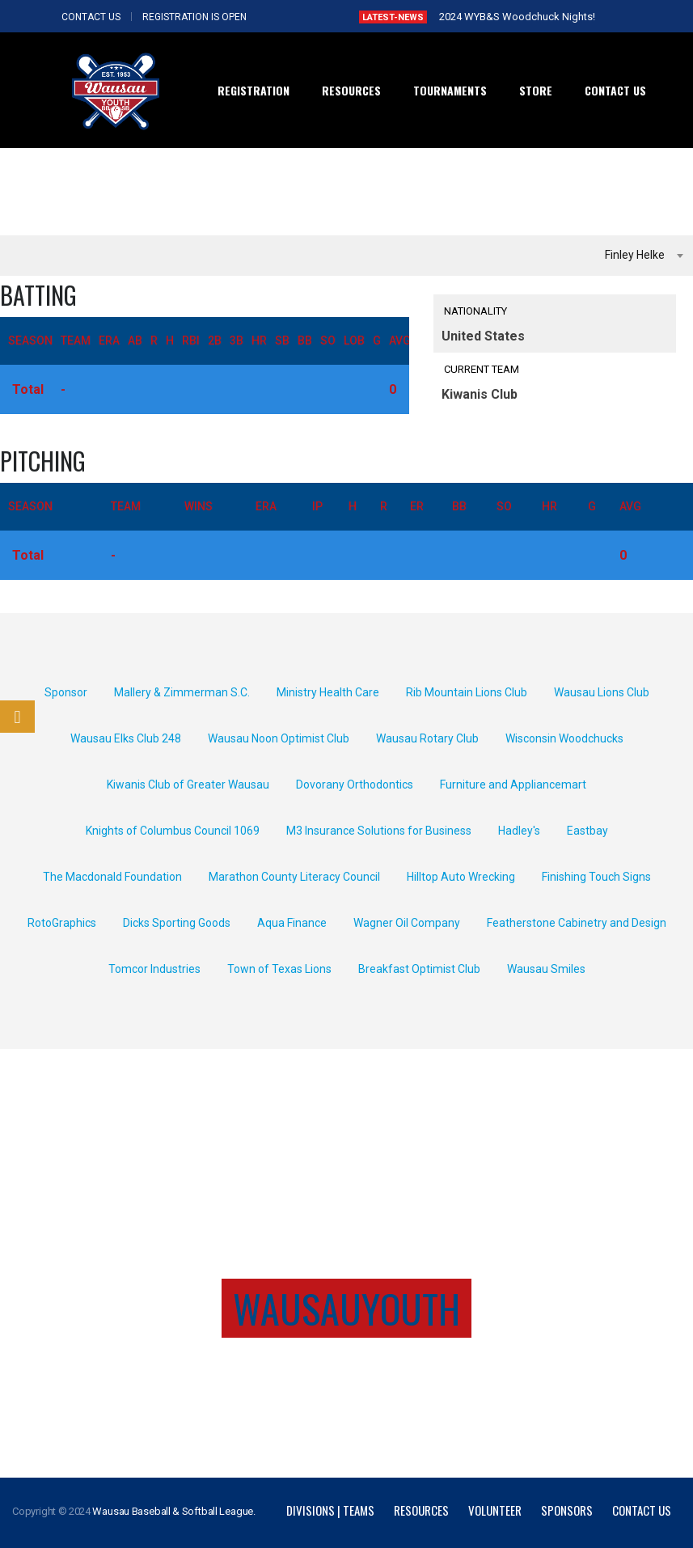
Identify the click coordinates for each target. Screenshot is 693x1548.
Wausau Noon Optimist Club (278, 738)
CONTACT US (90, 17)
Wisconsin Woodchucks (564, 738)
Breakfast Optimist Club (419, 968)
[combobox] (346, 255)
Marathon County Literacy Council (294, 876)
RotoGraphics (61, 922)
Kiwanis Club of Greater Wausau (188, 784)
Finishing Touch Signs (596, 876)
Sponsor (65, 692)
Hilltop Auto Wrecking (461, 876)
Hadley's (519, 830)
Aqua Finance (292, 922)
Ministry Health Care (328, 692)
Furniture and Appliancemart (513, 784)
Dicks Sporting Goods (176, 922)
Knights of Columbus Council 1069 (173, 830)
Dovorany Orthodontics (354, 784)
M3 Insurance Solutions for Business (378, 830)
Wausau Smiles (546, 968)
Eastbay (587, 830)
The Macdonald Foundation (112, 876)
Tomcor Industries (154, 968)
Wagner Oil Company (406, 922)
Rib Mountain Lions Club (466, 692)
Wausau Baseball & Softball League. (174, 1511)
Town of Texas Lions (279, 968)
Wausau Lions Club (601, 692)
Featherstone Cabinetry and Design (576, 922)
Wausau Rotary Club (427, 738)
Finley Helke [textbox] (635, 254)
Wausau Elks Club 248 (125, 738)
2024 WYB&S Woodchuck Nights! (517, 17)
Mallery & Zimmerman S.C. (182, 692)
